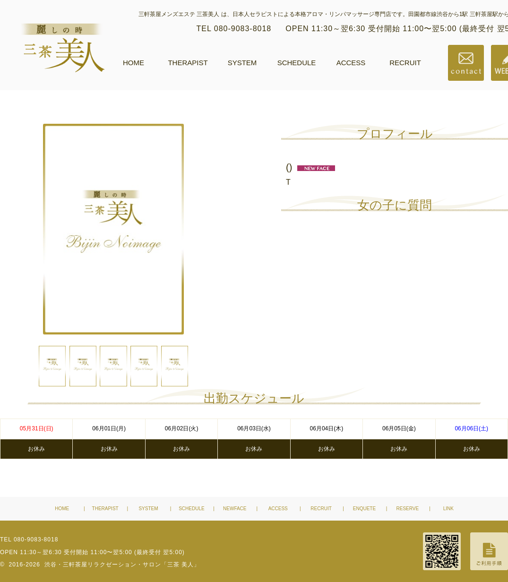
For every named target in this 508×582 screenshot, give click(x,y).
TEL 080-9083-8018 (234, 29)
